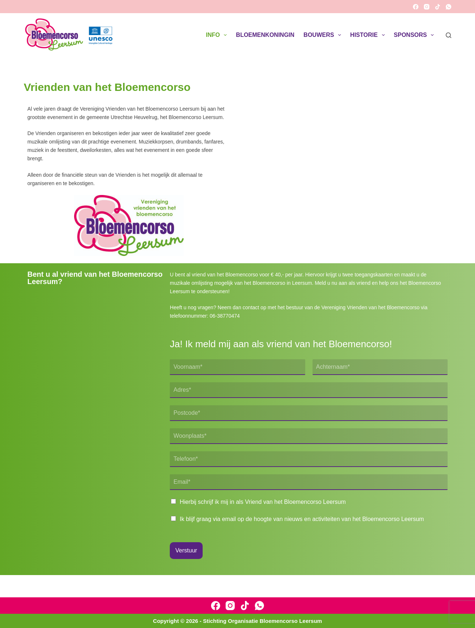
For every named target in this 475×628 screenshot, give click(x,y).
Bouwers (323, 35)
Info (218, 35)
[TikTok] (437, 6)
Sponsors (415, 35)
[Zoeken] (448, 35)
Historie (368, 35)
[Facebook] (415, 6)
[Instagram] (426, 6)
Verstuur (186, 550)
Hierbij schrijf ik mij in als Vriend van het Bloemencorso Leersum (263, 502)
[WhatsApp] (448, 6)
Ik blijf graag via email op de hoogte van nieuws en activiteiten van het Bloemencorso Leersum (302, 519)
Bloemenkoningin (265, 35)
